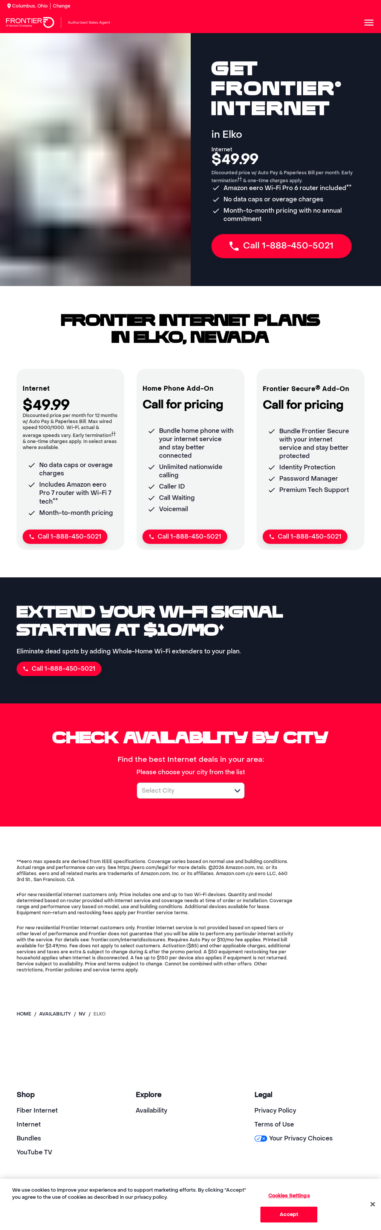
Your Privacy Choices (293, 1138)
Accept (289, 1214)
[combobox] (182, 790)
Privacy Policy (275, 1110)
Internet (29, 1124)
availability (55, 1014)
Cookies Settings (289, 1195)
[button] (237, 790)
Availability (151, 1110)
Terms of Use (274, 1124)
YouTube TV (34, 1152)
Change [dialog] (61, 6)
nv (82, 1014)
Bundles (29, 1138)
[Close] (372, 1204)
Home (24, 1014)
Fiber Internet (37, 1110)
